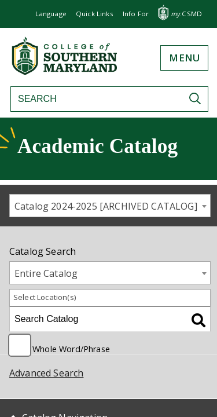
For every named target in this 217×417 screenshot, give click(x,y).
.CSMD (186, 13)
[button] (135, 14)
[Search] (95, 99)
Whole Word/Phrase (71, 348)
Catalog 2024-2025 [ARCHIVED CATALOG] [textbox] (105, 206)
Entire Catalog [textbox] (46, 273)
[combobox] (110, 205)
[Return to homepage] (65, 71)
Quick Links (94, 13)
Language (51, 13)
